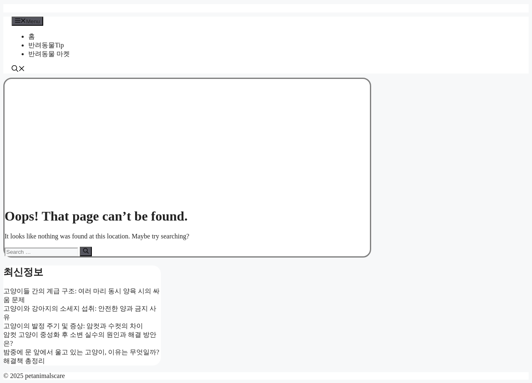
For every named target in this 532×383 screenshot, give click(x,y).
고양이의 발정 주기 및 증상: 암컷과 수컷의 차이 (73, 325)
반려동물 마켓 (49, 53)
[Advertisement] (187, 141)
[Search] (86, 251)
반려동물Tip (46, 45)
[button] (18, 69)
